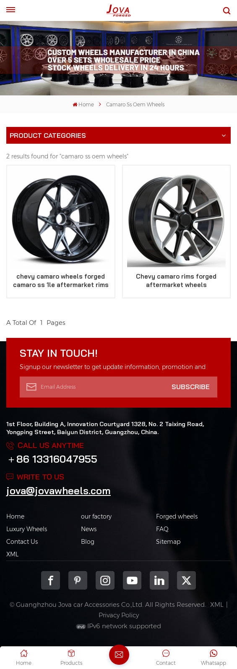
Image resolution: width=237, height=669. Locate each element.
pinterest (77, 580)
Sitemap (168, 541)
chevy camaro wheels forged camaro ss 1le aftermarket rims (61, 280)
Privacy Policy (119, 615)
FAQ (162, 529)
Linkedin (159, 580)
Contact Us (22, 541)
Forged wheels (177, 516)
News (88, 529)
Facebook (50, 580)
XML (12, 554)
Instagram (105, 580)
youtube (132, 580)
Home (83, 104)
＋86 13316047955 (51, 459)
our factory (96, 516)
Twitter (186, 580)
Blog (87, 541)
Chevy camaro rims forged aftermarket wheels (176, 280)
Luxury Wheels (26, 529)
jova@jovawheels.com (58, 490)
